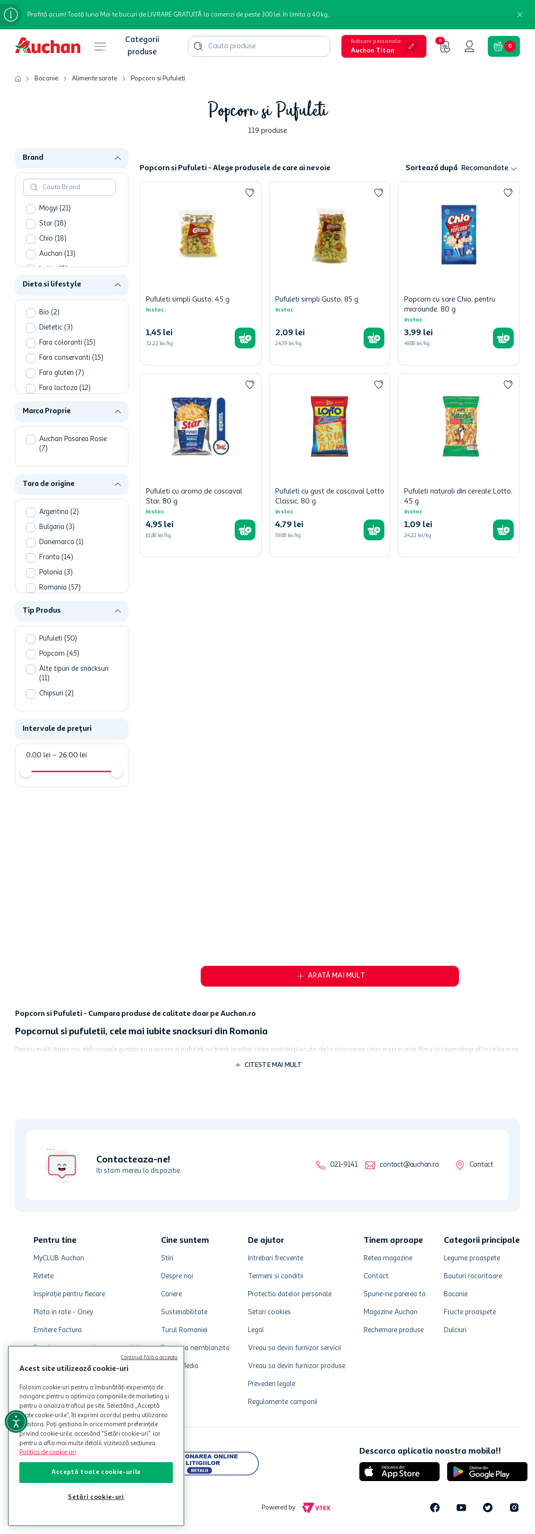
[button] (383, 46)
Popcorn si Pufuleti (158, 78)
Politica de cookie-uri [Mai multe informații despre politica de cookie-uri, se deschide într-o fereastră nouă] (47, 1452)
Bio (49, 312)
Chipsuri (56, 693)
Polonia (56, 572)
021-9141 (343, 1165)
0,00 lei (38, 755)
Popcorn (59, 654)
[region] (96, 1435)
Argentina (59, 512)
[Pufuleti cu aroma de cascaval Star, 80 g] (200, 465)
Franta (56, 557)
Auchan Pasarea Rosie (73, 444)
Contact (481, 1165)
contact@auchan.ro (409, 1165)
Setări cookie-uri (96, 1497)
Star (52, 223)
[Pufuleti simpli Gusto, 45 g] (200, 273)
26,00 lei (69, 755)
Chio (53, 239)
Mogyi (55, 208)
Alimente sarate (94, 78)
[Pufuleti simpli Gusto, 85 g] (330, 273)
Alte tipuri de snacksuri (74, 674)
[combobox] (259, 46)
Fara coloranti (67, 343)
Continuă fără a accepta (149, 1358)
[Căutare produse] (198, 46)
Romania (60, 587)
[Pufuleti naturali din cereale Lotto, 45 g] (459, 465)
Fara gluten (61, 373)
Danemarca (61, 542)
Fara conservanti (71, 358)
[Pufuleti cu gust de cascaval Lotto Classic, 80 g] (330, 465)
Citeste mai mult (273, 1065)
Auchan (57, 254)
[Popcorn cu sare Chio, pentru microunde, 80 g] (459, 273)
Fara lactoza (65, 388)
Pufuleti (58, 638)
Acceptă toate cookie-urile (96, 1472)
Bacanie (46, 78)
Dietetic (56, 327)
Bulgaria (57, 527)
